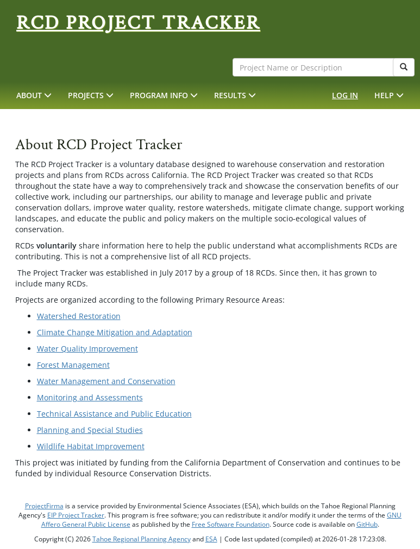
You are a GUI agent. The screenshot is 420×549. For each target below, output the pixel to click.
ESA (211, 539)
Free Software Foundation (230, 524)
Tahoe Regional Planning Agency (141, 539)
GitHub (367, 524)
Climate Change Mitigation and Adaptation (114, 332)
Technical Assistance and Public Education (114, 413)
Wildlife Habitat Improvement (91, 446)
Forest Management (73, 365)
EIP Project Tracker (75, 515)
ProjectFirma (44, 505)
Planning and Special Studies (90, 430)
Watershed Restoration (79, 316)
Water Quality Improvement (87, 348)
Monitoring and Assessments (90, 397)
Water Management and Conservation (106, 381)
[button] (34, 95)
